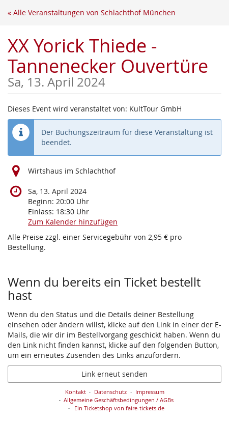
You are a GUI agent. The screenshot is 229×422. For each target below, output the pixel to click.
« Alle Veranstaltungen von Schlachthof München (92, 12)
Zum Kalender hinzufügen (73, 222)
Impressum (149, 392)
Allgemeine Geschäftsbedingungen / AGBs (119, 400)
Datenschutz (110, 392)
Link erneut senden (114, 374)
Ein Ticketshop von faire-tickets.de (119, 408)
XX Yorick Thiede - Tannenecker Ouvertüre (114, 61)
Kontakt (75, 392)
